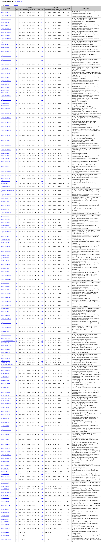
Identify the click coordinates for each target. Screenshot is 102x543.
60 (16, 225)
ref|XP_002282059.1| (6, 145)
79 (16, 293)
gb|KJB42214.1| (5, 268)
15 (16, 60)
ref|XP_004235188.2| (6, 38)
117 (16, 418)
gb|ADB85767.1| (5, 380)
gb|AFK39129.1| (5, 47)
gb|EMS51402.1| (5, 501)
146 (16, 512)
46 (16, 178)
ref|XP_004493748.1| (6, 175)
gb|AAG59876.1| (5, 495)
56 (16, 216)
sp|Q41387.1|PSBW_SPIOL (7, 191)
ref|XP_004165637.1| (6, 289)
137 (16, 486)
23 (16, 92)
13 (16, 51)
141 (16, 495)
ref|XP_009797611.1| (6, 29)
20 (16, 81)
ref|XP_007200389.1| (6, 73)
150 (16, 521)
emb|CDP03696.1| (5, 44)
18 (16, 73)
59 (16, 222)
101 (16, 364)
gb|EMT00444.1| (5, 532)
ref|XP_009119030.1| (6, 355)
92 (16, 341)
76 (16, 283)
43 (16, 166)
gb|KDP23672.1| (5, 225)
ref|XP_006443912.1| (6, 122)
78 (16, 289)
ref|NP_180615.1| (5, 166)
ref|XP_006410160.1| (6, 108)
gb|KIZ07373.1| (5, 483)
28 (16, 105)
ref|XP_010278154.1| (6, 212)
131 (16, 469)
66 (16, 246)
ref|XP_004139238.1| (6, 392)
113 (16, 403)
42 (16, 161)
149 (16, 524)
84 (16, 311)
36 (16, 140)
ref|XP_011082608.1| (6, 60)
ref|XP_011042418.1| (6, 315)
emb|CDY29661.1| (5, 181)
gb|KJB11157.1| (5, 209)
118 (16, 422)
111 (16, 398)
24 (16, 96)
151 (16, 528)
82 (16, 305)
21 (16, 84)
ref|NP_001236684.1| (6, 130)
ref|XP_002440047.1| (6, 444)
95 (16, 349)
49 (16, 191)
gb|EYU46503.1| (5, 22)
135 (16, 479)
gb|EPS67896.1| (5, 342)
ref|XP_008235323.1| (6, 77)
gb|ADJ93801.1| (5, 519)
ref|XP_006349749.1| (6, 12)
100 (16, 362)
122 (16, 444)
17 (16, 69)
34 (16, 130)
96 (16, 352)
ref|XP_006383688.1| (6, 327)
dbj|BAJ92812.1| (5, 434)
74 (16, 271)
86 (16, 319)
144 (16, 505)
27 (16, 103)
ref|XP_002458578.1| (6, 430)
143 (16, 501)
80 (16, 297)
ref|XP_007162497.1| (6, 140)
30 (16, 113)
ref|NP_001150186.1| (6, 383)
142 (16, 498)
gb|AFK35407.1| (5, 103)
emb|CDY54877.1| (5, 361)
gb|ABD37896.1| (5, 498)
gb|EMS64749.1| (5, 461)
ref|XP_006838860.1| (6, 231)
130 (16, 465)
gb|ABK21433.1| (5, 407)
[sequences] (18, 1)
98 (16, 358)
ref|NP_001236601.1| (6, 51)
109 (16, 392)
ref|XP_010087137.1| (6, 150)
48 (16, 186)
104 (16, 373)
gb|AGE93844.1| (5, 535)
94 (16, 345)
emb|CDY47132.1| (5, 240)
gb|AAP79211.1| (5, 521)
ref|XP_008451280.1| (6, 227)
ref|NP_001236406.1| (6, 198)
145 (16, 509)
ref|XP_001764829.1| (6, 451)
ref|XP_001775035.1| (6, 476)
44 (16, 171)
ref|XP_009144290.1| (6, 246)
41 (16, 158)
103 (16, 367)
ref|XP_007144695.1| (6, 100)
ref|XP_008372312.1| (6, 118)
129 (16, 461)
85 (16, 315)
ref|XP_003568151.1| (6, 458)
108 (16, 387)
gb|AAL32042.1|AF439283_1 (8, 341)
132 (16, 471)
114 (16, 407)
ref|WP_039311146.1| (6, 505)
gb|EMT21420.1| (5, 516)
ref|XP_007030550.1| (6, 301)
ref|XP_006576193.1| (6, 222)
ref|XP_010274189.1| (6, 219)
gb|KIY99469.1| (5, 486)
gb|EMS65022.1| (5, 524)
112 (16, 400)
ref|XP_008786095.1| (6, 305)
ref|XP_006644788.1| (6, 455)
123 (16, 439)
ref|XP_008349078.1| (6, 403)
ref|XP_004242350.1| (6, 126)
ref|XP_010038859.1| (6, 195)
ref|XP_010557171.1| (6, 335)
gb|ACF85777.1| (5, 387)
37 (16, 145)
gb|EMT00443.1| (5, 512)
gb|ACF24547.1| (5, 509)
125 (16, 535)
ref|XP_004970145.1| (6, 398)
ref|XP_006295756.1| (6, 135)
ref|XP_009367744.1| (6, 92)
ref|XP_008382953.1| (6, 87)
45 (16, 175)
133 (16, 474)
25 (16, 90)
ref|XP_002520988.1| (6, 251)
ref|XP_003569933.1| (6, 448)
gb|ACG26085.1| (5, 400)
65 (16, 242)
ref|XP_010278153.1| (6, 271)
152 (16, 532)
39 (16, 153)
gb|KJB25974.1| (5, 201)
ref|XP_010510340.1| (6, 178)
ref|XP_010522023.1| (6, 338)
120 (16, 430)
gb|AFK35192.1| (5, 153)
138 (16, 489)
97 (16, 355)
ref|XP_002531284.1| (6, 323)
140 (16, 492)
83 (16, 308)
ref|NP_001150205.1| (6, 414)
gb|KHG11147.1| (5, 242)
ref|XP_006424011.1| (6, 311)
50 (16, 195)
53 (16, 183)
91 (16, 338)
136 (16, 483)
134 (16, 476)
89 (16, 331)
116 (16, 411)
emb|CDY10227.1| (5, 352)
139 (16, 539)
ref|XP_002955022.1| (6, 539)
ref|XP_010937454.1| (6, 345)
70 (16, 260)
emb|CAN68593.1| (5, 362)
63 (16, 236)
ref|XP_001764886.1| (6, 479)
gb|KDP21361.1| (5, 90)
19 (16, 77)
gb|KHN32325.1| (5, 331)
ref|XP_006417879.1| (6, 293)
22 (16, 87)
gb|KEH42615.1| (5, 158)
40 (16, 155)
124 (16, 448)
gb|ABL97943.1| (5, 260)
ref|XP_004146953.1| (6, 236)
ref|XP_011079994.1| (6, 25)
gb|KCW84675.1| (5, 183)
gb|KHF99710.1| (5, 255)
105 (16, 377)
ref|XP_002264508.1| (6, 205)
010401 (7, 5)
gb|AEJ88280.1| (5, 373)
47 (16, 181)
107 (16, 383)
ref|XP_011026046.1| (6, 297)
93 (16, 342)
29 (16, 108)
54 (16, 205)
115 (16, 414)
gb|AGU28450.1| (5, 257)
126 (16, 451)
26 (16, 100)
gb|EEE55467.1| (5, 471)
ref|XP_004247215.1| (6, 15)
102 (16, 370)
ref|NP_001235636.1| (6, 64)
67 (16, 251)
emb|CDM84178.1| (5, 439)
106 (16, 380)
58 (16, 219)
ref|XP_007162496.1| (6, 69)
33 (16, 126)
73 (16, 275)
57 (16, 212)
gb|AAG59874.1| (5, 489)
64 (16, 240)
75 (16, 279)
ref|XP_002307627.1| (6, 275)
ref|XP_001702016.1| (6, 492)
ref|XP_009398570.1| (6, 358)
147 (16, 519)
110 (16, 395)
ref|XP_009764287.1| (6, 19)
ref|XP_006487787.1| (6, 286)
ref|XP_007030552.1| (6, 528)
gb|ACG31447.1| (5, 395)
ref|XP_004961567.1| (6, 411)
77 (16, 286)
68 (16, 255)
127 (16, 455)
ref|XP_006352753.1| (6, 42)
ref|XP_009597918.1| (6, 35)
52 (16, 201)
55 (16, 209)
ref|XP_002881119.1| (6, 171)
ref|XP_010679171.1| (6, 81)
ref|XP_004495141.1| (6, 155)
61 (16, 227)
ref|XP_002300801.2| (6, 113)
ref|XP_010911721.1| (6, 319)
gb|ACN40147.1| (5, 426)
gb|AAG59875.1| (5, 474)
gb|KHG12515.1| (5, 283)
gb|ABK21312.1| (5, 418)
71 (16, 264)
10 (16, 42)
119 (16, 426)
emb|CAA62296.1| (5, 186)
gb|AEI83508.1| (5, 377)
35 (16, 135)
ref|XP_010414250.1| (6, 161)
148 (16, 516)
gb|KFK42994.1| (5, 308)
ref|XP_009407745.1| (6, 349)
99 (16, 361)
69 (16, 257)
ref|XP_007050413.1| (6, 56)
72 (16, 268)
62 (16, 231)
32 (16, 122)
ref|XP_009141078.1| (6, 264)
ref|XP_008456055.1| (6, 370)
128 (16, 458)
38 (16, 150)
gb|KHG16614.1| (5, 216)
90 (16, 335)
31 (16, 118)
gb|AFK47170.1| (5, 105)
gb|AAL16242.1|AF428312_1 (8, 364)
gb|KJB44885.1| (5, 422)
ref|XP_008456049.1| (6, 367)
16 (16, 64)
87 (16, 323)
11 (16, 44)
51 (16, 198)
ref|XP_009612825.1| (6, 32)
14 (16, 56)
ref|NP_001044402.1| (6, 465)
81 (16, 301)
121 (16, 434)
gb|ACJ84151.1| (5, 84)
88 (16, 327)
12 (16, 47)
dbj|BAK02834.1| (5, 469)
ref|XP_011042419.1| (6, 279)
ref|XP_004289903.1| (6, 96)
